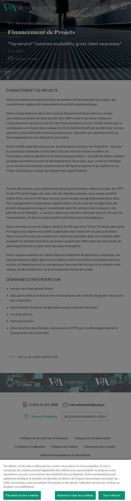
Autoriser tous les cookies (75, 496)
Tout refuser (111, 496)
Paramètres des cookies (22, 496)
